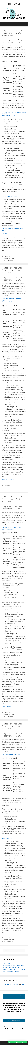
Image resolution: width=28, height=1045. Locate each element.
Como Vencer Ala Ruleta (8, 302)
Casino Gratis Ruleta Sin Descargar (11, 754)
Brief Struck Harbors (9, 258)
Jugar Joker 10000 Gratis (8, 115)
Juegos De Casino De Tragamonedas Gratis (14, 969)
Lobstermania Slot (8, 260)
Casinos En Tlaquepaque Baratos (11, 967)
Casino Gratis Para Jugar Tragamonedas (13, 965)
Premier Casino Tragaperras (9, 196)
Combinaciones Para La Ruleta (11, 971)
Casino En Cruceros (7, 706)
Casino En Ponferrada (7, 529)
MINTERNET (14, 3)
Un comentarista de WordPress (11, 984)
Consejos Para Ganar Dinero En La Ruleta (13, 527)
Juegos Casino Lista (7, 838)
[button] (17, 1042)
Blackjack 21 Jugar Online (8, 479)
